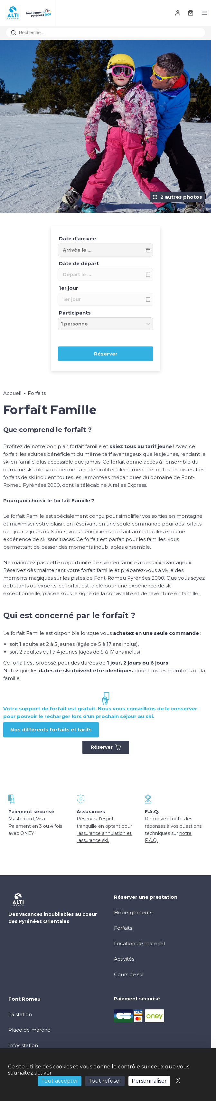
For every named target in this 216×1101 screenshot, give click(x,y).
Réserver (106, 747)
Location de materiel (139, 943)
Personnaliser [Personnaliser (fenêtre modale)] (149, 1081)
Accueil (12, 393)
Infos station (23, 1045)
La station (20, 1014)
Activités (124, 959)
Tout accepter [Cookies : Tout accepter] (59, 1081)
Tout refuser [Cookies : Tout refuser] (105, 1081)
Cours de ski (128, 974)
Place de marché (29, 1030)
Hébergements (133, 912)
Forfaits (37, 393)
